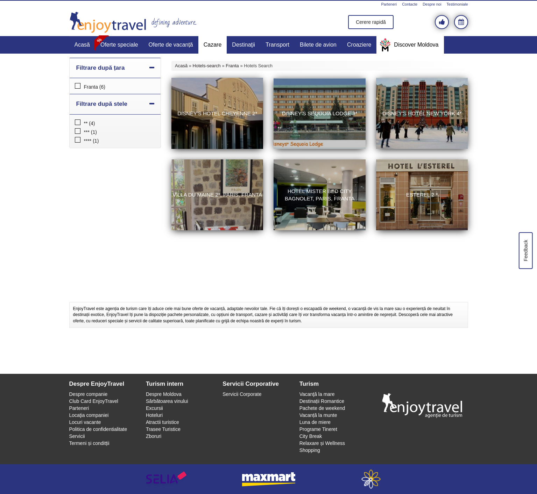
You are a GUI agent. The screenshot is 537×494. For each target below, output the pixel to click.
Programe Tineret (318, 429)
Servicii (77, 436)
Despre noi (432, 4)
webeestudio (371, 479)
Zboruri (153, 436)
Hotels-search (207, 65)
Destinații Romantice (321, 401)
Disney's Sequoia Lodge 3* (319, 113)
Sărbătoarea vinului (167, 401)
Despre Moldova (164, 394)
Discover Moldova (416, 45)
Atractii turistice (162, 422)
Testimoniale (457, 4)
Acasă (82, 45)
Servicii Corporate (241, 394)
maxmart (268, 479)
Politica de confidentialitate (98, 429)
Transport (277, 45)
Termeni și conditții (89, 443)
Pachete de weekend (322, 408)
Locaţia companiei (89, 415)
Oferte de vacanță (171, 45)
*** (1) (90, 132)
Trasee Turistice (163, 429)
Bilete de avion (318, 45)
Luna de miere (315, 422)
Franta (232, 65)
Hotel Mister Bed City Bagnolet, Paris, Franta (319, 194)
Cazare (213, 45)
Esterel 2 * (422, 195)
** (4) (89, 123)
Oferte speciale (119, 45)
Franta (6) (94, 87)
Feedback (525, 250)
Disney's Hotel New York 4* (421, 113)
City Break (310, 436)
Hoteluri (154, 415)
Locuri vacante (85, 422)
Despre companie (88, 394)
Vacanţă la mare (317, 394)
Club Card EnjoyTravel (93, 401)
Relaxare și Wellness (322, 443)
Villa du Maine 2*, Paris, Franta (217, 195)
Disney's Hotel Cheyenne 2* (217, 113)
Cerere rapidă (371, 22)
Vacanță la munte (318, 415)
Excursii (154, 408)
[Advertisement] (268, 284)
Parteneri (389, 4)
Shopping (309, 450)
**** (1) (91, 141)
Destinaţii (243, 45)
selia (166, 479)
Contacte (409, 4)
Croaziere (359, 45)
